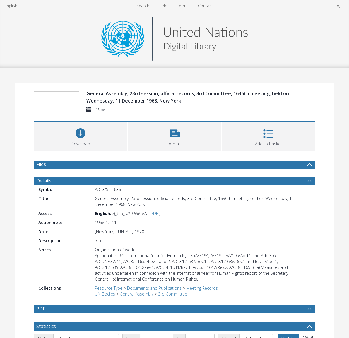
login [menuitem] (340, 5)
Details (44, 180)
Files (41, 164)
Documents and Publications (154, 288)
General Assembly (136, 294)
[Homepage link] (174, 37)
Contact (205, 5)
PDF (154, 213)
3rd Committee (172, 294)
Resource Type (108, 288)
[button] (174, 136)
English (10, 5)
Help (163, 5)
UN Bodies (105, 294)
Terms (183, 5)
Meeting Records (202, 288)
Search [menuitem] (142, 5)
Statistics (46, 326)
